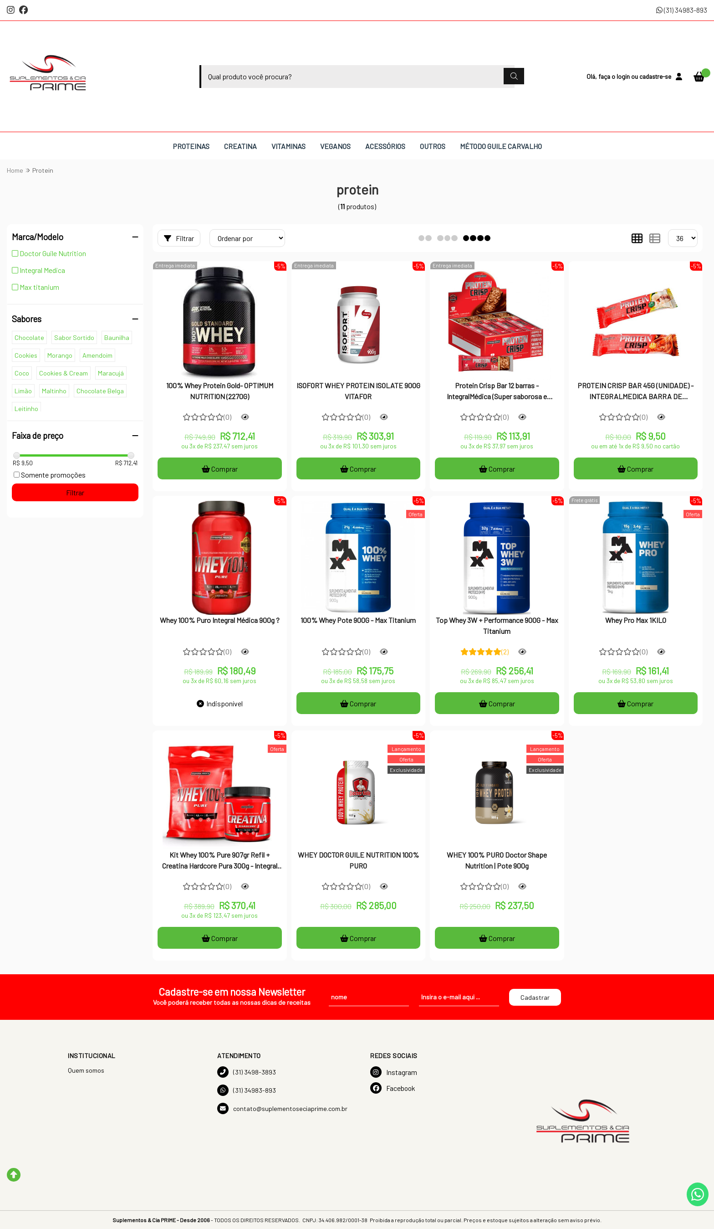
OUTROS (432, 146)
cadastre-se (655, 76)
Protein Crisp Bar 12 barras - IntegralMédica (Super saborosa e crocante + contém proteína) (497, 392)
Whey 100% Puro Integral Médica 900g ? (220, 620)
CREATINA (240, 146)
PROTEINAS (191, 146)
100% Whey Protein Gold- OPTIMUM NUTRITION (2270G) (219, 391)
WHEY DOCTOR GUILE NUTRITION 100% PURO (358, 860)
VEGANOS (335, 146)
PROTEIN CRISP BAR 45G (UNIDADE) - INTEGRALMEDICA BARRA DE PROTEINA (635, 392)
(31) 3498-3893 (246, 1072)
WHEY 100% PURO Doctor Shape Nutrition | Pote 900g (497, 860)
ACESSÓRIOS (385, 146)
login (624, 76)
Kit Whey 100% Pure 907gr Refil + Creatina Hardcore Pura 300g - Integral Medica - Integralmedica (219, 861)
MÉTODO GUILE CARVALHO (501, 146)
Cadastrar (535, 997)
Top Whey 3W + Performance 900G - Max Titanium (497, 625)
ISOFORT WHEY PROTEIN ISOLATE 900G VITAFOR (358, 391)
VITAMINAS (288, 146)
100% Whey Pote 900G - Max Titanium (358, 620)
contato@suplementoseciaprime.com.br (282, 1108)
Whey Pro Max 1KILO (635, 620)
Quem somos (86, 1070)
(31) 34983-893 (681, 9)
